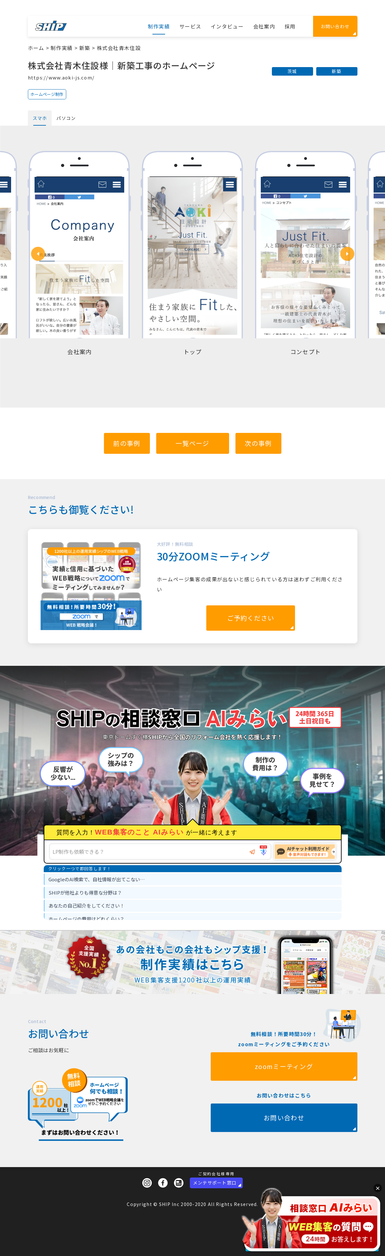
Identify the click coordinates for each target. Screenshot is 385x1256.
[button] (38, 254)
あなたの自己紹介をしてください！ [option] (86, 905)
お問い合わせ (335, 26)
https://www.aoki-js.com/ (61, 77)
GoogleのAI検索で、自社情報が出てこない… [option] (96, 879)
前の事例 (126, 443)
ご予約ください (250, 617)
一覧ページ (192, 443)
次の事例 (258, 443)
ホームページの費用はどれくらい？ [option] (86, 918)
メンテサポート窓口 (215, 1182)
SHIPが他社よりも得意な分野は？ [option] (85, 892)
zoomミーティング (284, 1096)
